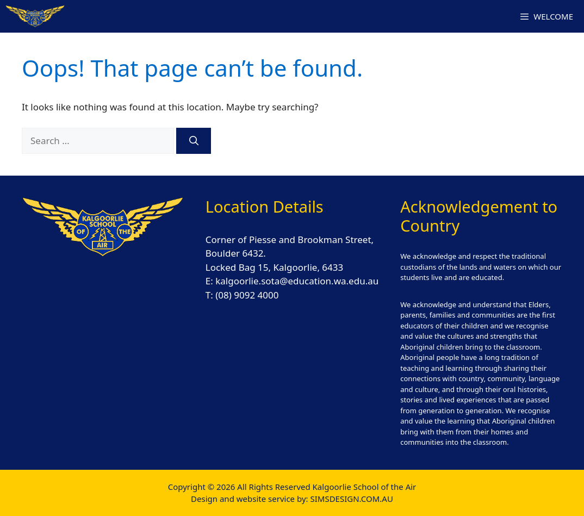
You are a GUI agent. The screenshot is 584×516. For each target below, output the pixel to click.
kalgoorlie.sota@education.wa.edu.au (296, 281)
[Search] (193, 141)
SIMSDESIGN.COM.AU (351, 498)
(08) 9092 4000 (246, 295)
